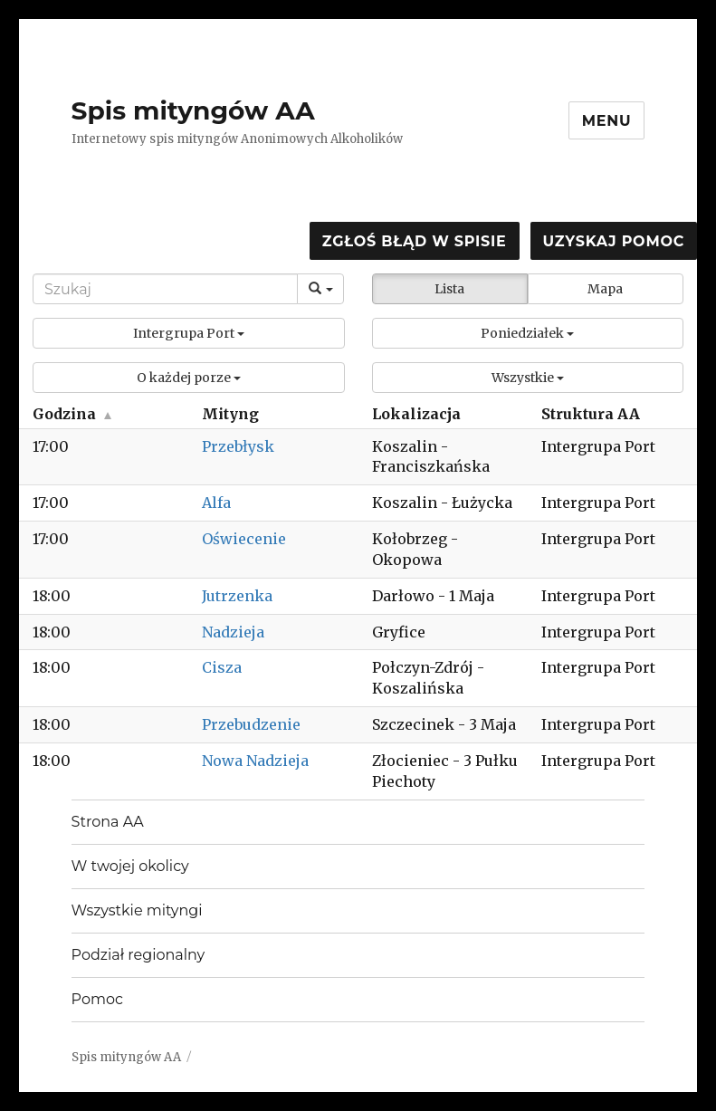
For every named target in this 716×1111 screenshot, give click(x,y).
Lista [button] (449, 289)
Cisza (222, 667)
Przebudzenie (251, 724)
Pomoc (97, 999)
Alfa (216, 502)
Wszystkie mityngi (137, 910)
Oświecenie (244, 539)
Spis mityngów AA (193, 110)
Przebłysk (238, 446)
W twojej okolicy (130, 866)
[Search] (165, 288)
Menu (607, 120)
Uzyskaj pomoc (613, 241)
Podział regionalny (138, 954)
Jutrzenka (237, 596)
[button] (189, 333)
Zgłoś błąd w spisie (414, 241)
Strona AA (108, 821)
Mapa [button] (605, 289)
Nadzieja (233, 632)
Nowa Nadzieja (255, 761)
